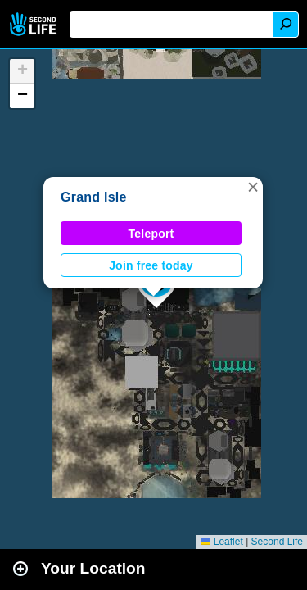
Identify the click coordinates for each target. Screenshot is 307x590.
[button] (253, 187)
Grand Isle (94, 197)
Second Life (34, 24)
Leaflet (221, 541)
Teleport (151, 233)
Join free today (151, 265)
